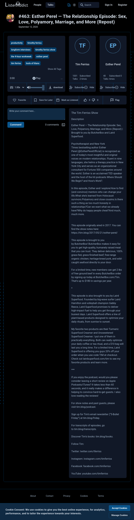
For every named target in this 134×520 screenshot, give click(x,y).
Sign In (108, 4)
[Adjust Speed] (17, 87)
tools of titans (32, 63)
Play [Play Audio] (36, 78)
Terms (101, 496)
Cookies (84, 496)
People (37, 4)
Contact (49, 496)
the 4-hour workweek (21, 56)
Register (122, 4)
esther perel (42, 56)
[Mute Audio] (29, 87)
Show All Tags (54, 69)
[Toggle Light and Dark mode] (74, 5)
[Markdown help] (63, 125)
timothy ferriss (35, 43)
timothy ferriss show (45, 49)
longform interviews (20, 49)
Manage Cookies (119, 515)
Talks (50, 4)
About (33, 496)
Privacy (66, 496)
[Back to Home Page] (16, 4)
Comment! (15, 124)
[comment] (36, 114)
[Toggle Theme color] (69, 5)
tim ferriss (16, 63)
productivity (17, 43)
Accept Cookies (119, 508)
